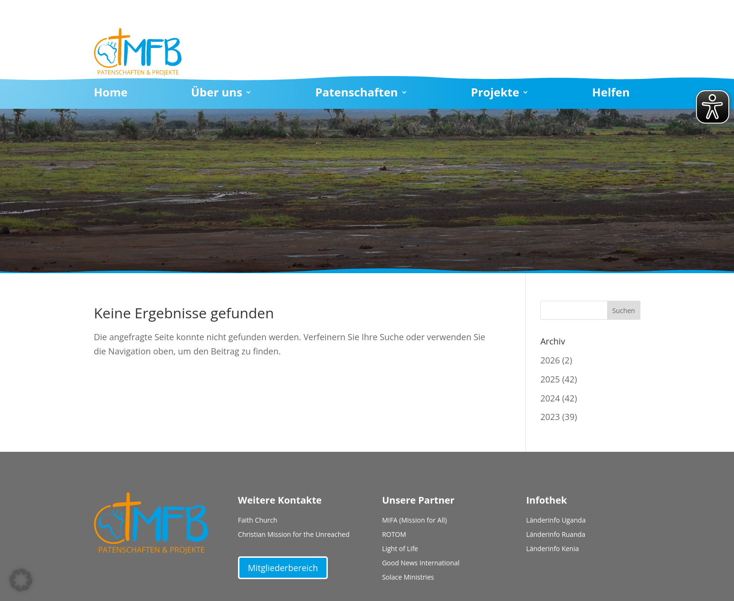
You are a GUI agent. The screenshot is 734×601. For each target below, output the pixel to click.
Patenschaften (356, 94)
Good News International (420, 563)
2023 (550, 416)
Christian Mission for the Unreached (294, 535)
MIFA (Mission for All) (414, 521)
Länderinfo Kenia (552, 549)
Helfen (610, 94)
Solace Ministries (408, 578)
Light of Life (400, 549)
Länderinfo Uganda (555, 521)
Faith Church (257, 521)
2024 (550, 398)
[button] (21, 580)
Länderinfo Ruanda (555, 535)
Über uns (216, 94)
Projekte (495, 94)
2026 (550, 360)
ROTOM (394, 535)
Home (111, 94)
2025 (550, 379)
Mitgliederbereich (283, 567)
